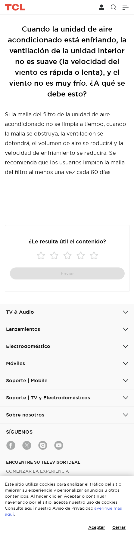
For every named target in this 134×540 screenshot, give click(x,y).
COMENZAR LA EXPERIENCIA (37, 471)
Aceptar (96, 527)
